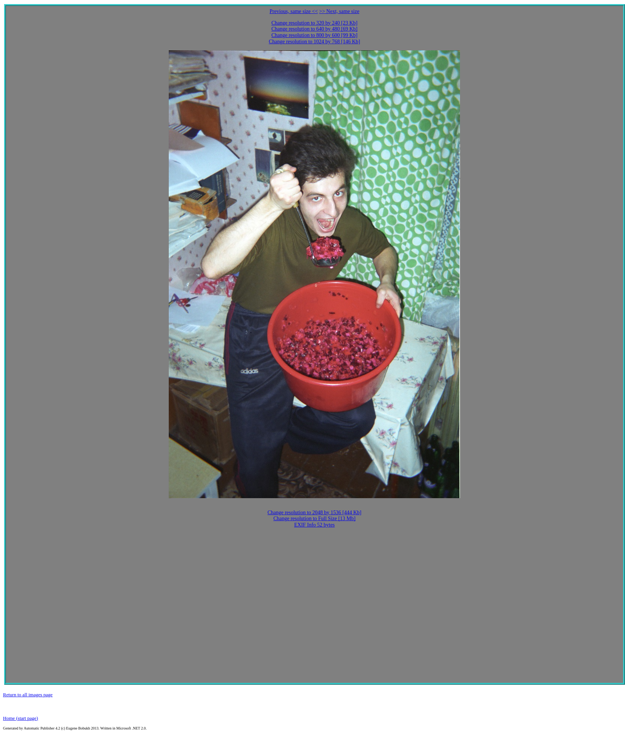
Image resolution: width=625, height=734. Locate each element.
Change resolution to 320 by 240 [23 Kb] (314, 23)
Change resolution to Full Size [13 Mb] (314, 518)
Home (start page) (20, 718)
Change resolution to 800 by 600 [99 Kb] (314, 35)
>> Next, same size (339, 11)
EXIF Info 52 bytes (314, 525)
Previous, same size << (294, 11)
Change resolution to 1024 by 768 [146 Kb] (314, 41)
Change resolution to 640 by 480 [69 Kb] (314, 29)
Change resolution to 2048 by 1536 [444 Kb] (314, 512)
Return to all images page (28, 694)
